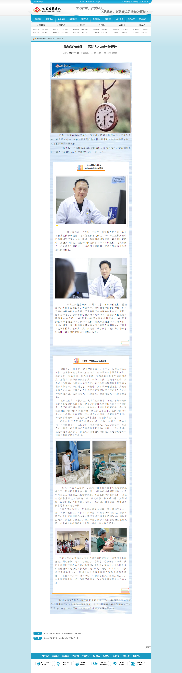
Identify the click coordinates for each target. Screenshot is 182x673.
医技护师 (104, 33)
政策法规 (56, 33)
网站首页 (38, 19)
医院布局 (76, 33)
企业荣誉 (45, 29)
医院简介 (36, 29)
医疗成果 (36, 33)
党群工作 (131, 19)
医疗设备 (119, 19)
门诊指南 (76, 29)
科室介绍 (84, 19)
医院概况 (49, 19)
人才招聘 (144, 29)
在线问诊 (136, 33)
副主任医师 (104, 30)
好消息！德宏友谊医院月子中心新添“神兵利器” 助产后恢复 (63, 633)
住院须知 (85, 29)
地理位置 (85, 33)
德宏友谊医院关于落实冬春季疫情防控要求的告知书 (60, 638)
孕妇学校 (124, 33)
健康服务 (107, 19)
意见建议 (136, 29)
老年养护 (124, 29)
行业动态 (65, 29)
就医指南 (73, 19)
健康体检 (116, 29)
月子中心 (116, 33)
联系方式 (144, 33)
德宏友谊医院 (38, 2)
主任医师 (96, 29)
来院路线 (145, 2)
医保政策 (65, 33)
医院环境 (45, 33)
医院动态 (61, 19)
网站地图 (136, 2)
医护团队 (96, 19)
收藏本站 (127, 2)
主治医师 (96, 33)
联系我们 (142, 19)
